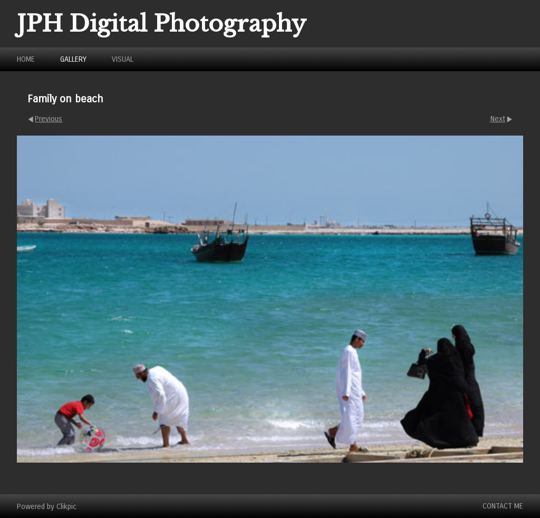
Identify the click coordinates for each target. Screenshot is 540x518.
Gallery (73, 59)
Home (26, 59)
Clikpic (66, 506)
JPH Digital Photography (161, 23)
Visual (122, 59)
